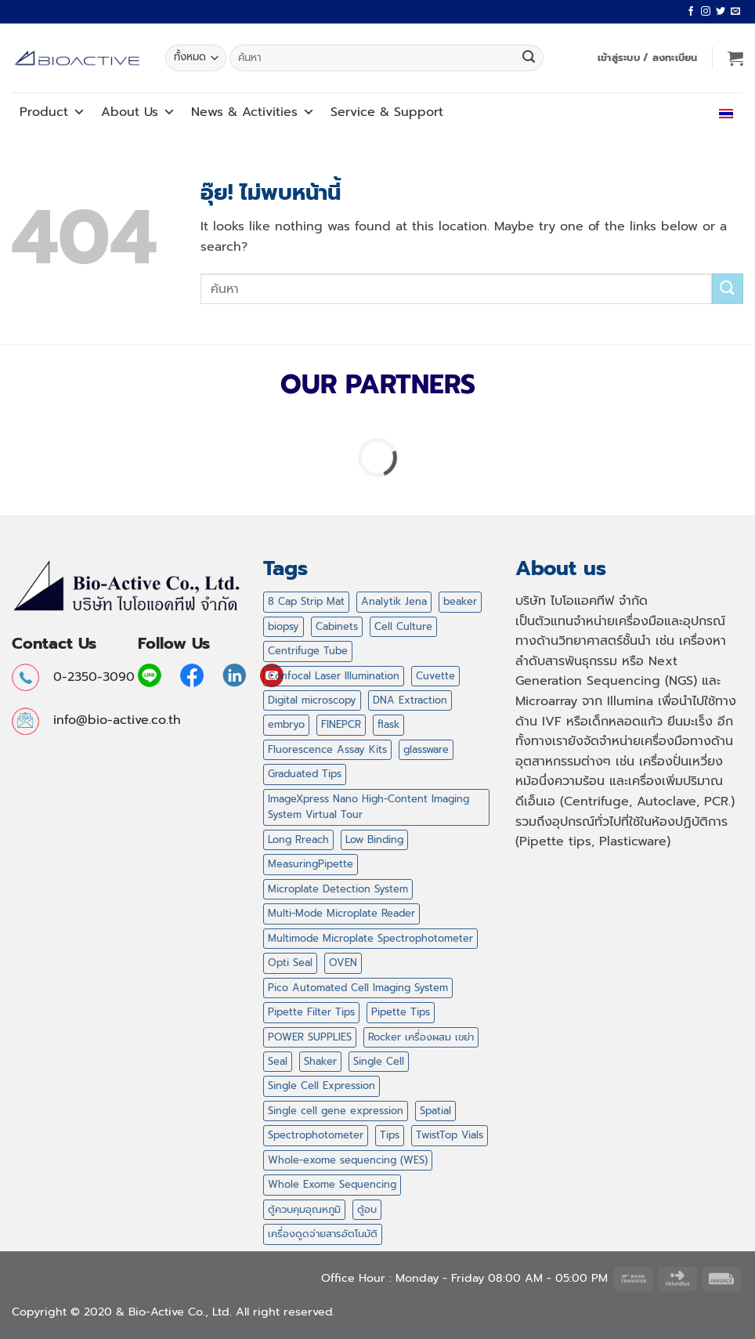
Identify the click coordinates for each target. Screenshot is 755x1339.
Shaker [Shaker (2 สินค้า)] (320, 1061)
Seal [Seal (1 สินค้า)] (277, 1061)
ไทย (722, 112)
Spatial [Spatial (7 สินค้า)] (435, 1110)
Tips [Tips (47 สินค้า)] (389, 1134)
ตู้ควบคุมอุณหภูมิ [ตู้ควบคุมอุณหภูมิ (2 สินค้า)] (304, 1209)
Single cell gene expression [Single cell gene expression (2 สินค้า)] (335, 1110)
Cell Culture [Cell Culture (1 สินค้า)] (403, 626)
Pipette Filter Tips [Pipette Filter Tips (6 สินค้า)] (311, 1011)
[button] (648, 58)
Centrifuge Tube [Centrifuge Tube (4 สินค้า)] (308, 650)
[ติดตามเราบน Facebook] (690, 12)
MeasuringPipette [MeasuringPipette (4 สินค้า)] (310, 863)
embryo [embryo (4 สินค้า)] (286, 724)
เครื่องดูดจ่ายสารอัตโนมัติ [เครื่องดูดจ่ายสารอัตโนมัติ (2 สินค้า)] (323, 1233)
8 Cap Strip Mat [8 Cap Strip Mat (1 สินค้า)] (306, 601)
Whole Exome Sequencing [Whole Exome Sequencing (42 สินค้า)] (332, 1184)
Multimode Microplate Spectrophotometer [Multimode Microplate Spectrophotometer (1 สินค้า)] (370, 938)
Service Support (387, 112)
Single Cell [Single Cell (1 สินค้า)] (378, 1061)
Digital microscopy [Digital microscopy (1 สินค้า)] (312, 700)
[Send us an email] (735, 12)
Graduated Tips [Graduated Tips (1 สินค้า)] (304, 773)
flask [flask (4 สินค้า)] (388, 724)
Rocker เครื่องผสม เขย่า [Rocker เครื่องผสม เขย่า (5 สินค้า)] (421, 1037)
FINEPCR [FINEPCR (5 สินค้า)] (341, 724)
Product (52, 112)
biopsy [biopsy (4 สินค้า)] (283, 626)
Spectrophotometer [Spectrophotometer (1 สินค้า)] (315, 1134)
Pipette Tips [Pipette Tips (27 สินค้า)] (400, 1011)
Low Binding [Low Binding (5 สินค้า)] (374, 839)
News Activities (253, 112)
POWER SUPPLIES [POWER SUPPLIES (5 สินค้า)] (310, 1037)
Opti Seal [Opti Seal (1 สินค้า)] (290, 962)
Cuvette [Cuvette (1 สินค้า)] (435, 675)
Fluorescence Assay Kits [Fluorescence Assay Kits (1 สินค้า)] (327, 749)
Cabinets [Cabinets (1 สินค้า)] (337, 626)
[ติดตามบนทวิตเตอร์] (720, 12)
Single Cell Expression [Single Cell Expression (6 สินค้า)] (321, 1085)
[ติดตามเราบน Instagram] (705, 12)
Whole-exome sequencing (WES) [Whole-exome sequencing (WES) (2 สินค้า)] (348, 1160)
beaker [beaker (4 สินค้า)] (460, 601)
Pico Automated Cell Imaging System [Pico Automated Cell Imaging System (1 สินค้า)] (358, 987)
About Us (138, 112)
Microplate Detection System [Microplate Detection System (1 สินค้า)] (338, 888)
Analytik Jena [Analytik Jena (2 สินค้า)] (394, 601)
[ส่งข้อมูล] (528, 58)
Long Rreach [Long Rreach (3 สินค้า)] (298, 839)
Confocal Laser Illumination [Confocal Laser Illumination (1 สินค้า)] (333, 675)
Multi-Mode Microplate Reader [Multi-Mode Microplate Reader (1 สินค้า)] (341, 913)
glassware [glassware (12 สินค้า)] (426, 749)
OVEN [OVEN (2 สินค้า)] (343, 962)
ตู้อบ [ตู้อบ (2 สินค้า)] (367, 1209)
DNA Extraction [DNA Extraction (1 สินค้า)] (410, 700)
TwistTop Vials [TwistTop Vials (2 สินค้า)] (449, 1134)
